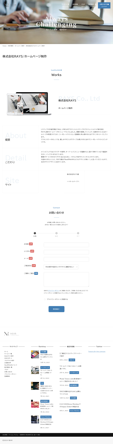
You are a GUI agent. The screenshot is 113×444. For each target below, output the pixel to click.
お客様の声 (7, 362)
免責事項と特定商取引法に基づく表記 (30, 434)
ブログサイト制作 (9, 360)
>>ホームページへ (73, 181)
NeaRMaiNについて (10, 365)
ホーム (6, 351)
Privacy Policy (13, 434)
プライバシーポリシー (54, 290)
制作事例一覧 (8, 367)
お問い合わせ (8, 371)
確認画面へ (58, 309)
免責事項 (7, 376)
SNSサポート (8, 358)
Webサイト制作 (9, 356)
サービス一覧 (8, 353)
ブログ (6, 369)
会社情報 (5, 434)
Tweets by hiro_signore (96, 351)
